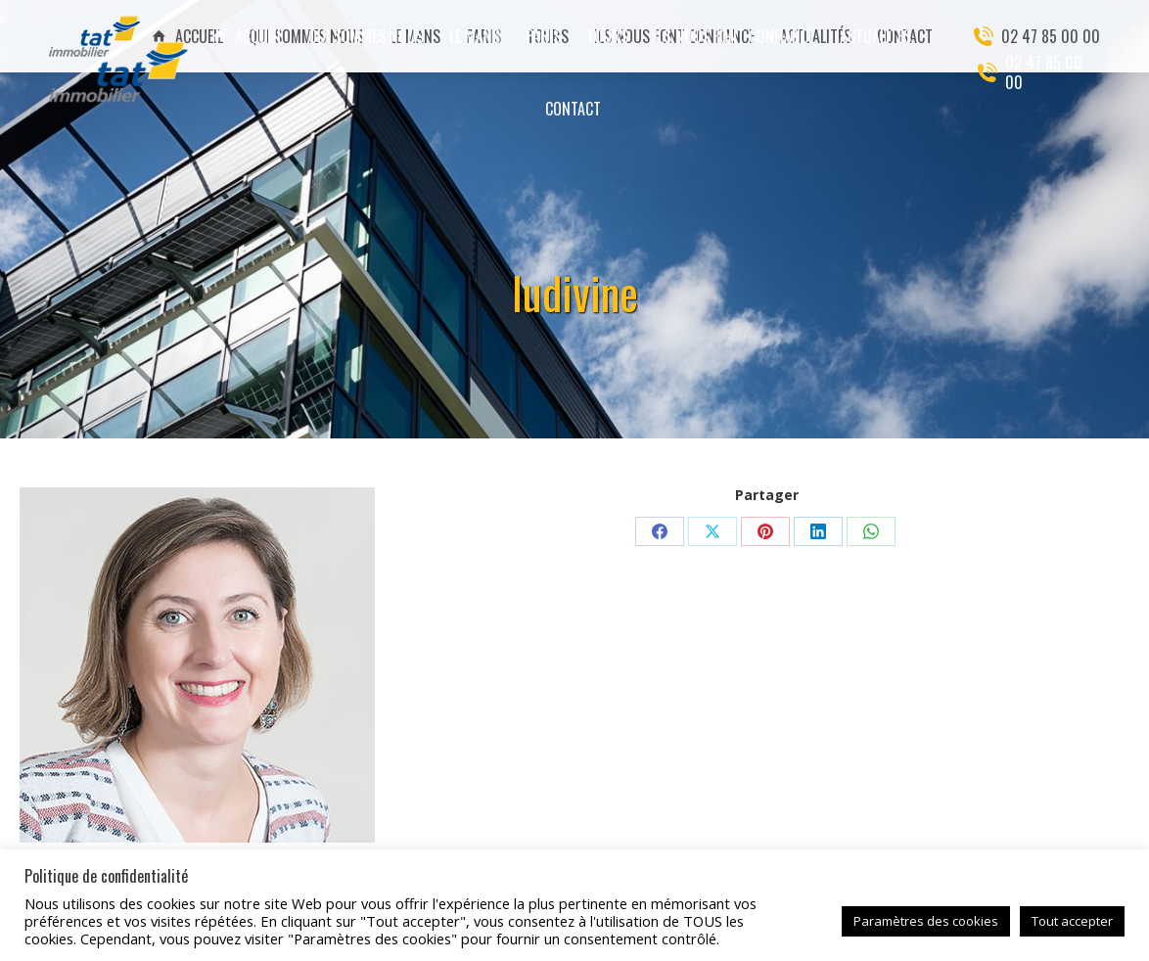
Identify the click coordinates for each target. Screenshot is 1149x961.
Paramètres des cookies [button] (925, 921)
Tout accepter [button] (1072, 921)
